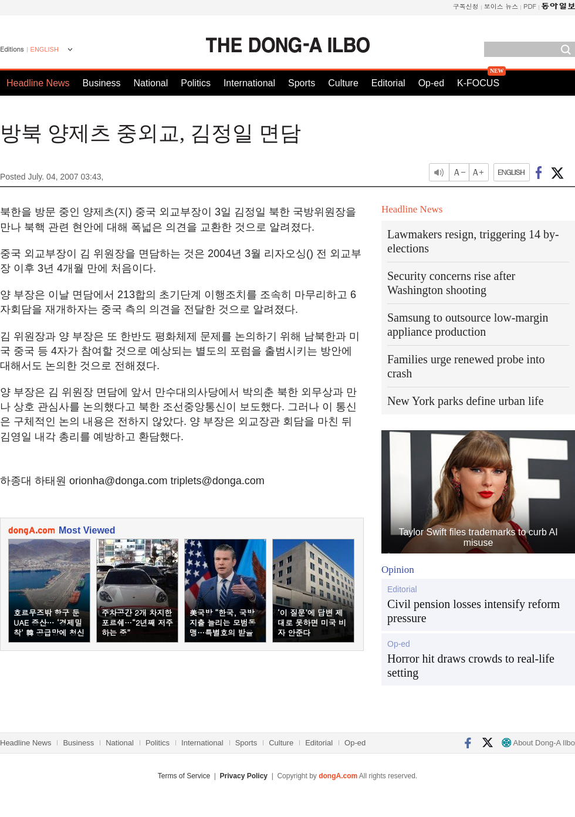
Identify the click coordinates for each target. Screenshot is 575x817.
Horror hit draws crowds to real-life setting (470, 665)
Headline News (38, 83)
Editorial (388, 83)
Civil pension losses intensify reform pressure (473, 610)
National (151, 83)
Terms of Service (184, 776)
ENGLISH (45, 49)
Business (102, 83)
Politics (196, 83)
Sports (301, 83)
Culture (343, 83)
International (249, 83)
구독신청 (466, 6)
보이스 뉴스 (501, 6)
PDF (529, 6)
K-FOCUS (478, 83)
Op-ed (431, 83)
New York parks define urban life (465, 400)
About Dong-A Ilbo (538, 742)
